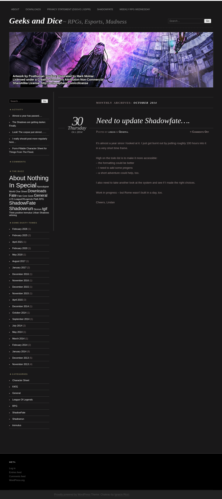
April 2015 (17, 299)
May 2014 (17, 332)
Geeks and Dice (35, 20)
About (15, 9)
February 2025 (19, 235)
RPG (14, 406)
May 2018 (17, 254)
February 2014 (19, 345)
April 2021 (17, 242)
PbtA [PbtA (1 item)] (36, 199)
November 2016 (20, 280)
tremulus (16, 425)
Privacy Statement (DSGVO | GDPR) (69, 9)
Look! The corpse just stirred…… (29, 132)
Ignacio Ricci (121, 494)
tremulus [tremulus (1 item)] (28, 212)
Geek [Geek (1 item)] (30, 196)
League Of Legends (22, 399)
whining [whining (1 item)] (13, 215)
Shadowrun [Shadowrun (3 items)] (21, 208)
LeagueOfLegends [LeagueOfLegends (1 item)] (23, 199)
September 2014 (21, 319)
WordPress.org (17, 480)
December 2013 (20, 358)
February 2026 (19, 229)
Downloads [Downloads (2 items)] (37, 191)
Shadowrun (18, 419)
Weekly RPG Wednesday (134, 9)
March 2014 (18, 338)
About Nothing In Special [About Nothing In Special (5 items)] (29, 181)
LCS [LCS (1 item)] (11, 199)
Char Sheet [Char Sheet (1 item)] (21, 191)
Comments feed (17, 476)
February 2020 (19, 248)
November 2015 (20, 293)
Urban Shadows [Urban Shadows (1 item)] (41, 212)
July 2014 (17, 325)
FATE (15, 386)
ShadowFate (105, 9)
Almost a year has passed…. (27, 115)
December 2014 (20, 306)
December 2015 (20, 287)
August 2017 (18, 261)
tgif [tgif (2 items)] (44, 209)
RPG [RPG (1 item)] (41, 199)
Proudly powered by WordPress (72, 494)
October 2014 (19, 312)
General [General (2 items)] (40, 195)
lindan (111, 131)
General (123, 131)
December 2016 (20, 274)
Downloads (33, 9)
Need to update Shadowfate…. (143, 120)
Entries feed (15, 472)
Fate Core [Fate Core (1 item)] (22, 196)
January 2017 (19, 267)
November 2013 (20, 364)
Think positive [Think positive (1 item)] (16, 212)
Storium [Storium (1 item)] (38, 209)
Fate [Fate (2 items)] (13, 195)
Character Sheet (20, 380)
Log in (12, 468)
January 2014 (19, 351)
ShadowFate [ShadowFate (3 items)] (22, 203)
